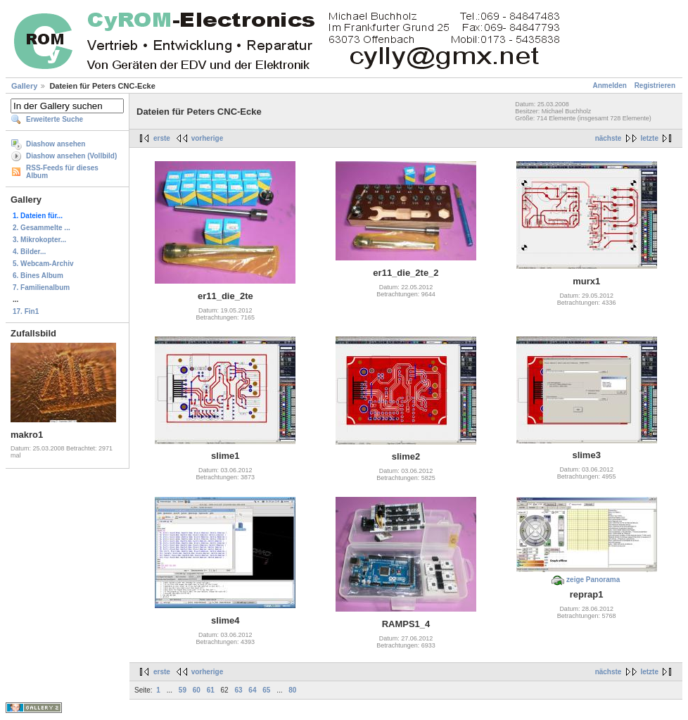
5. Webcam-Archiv (43, 263)
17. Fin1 (26, 311)
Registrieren (655, 85)
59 (182, 690)
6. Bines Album (38, 275)
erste (161, 138)
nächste (608, 138)
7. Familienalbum (41, 287)
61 (211, 690)
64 (252, 690)
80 (292, 690)
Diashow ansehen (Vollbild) (71, 156)
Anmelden (610, 85)
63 (238, 690)
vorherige (207, 138)
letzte (649, 138)
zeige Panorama (593, 579)
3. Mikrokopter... (39, 240)
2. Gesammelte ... (41, 228)
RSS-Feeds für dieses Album (62, 171)
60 (196, 690)
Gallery (24, 86)
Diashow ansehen (55, 144)
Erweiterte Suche (54, 119)
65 (266, 690)
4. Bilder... (29, 251)
